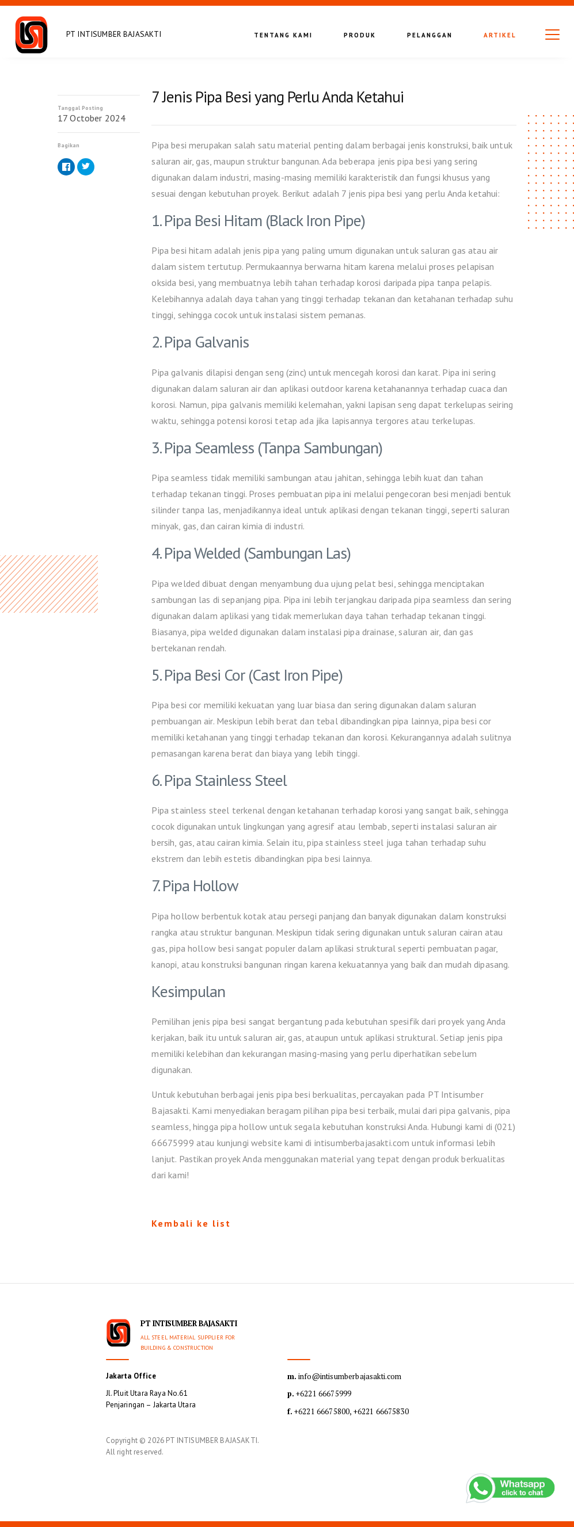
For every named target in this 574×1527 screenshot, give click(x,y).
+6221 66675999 (319, 1393)
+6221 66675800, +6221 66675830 (348, 1411)
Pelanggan (430, 35)
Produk (360, 35)
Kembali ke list (191, 1223)
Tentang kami (283, 35)
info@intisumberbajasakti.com (344, 1376)
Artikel (500, 35)
